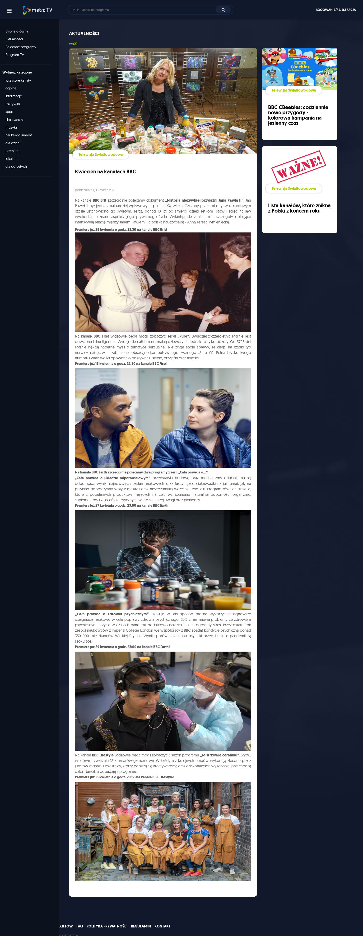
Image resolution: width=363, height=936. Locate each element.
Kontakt (162, 920)
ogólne (13, 88)
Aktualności (16, 39)
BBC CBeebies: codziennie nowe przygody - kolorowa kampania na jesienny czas (298, 114)
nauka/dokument (21, 135)
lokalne (13, 158)
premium (15, 150)
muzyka (14, 127)
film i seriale (17, 119)
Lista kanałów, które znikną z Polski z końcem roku (296, 209)
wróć (75, 43)
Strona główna (19, 31)
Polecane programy (23, 47)
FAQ (79, 920)
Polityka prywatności (107, 920)
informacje (16, 96)
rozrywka (15, 104)
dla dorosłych (18, 166)
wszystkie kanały (20, 80)
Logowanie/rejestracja (336, 10)
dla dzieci (15, 143)
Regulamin (141, 920)
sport (12, 111)
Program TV (17, 54)
